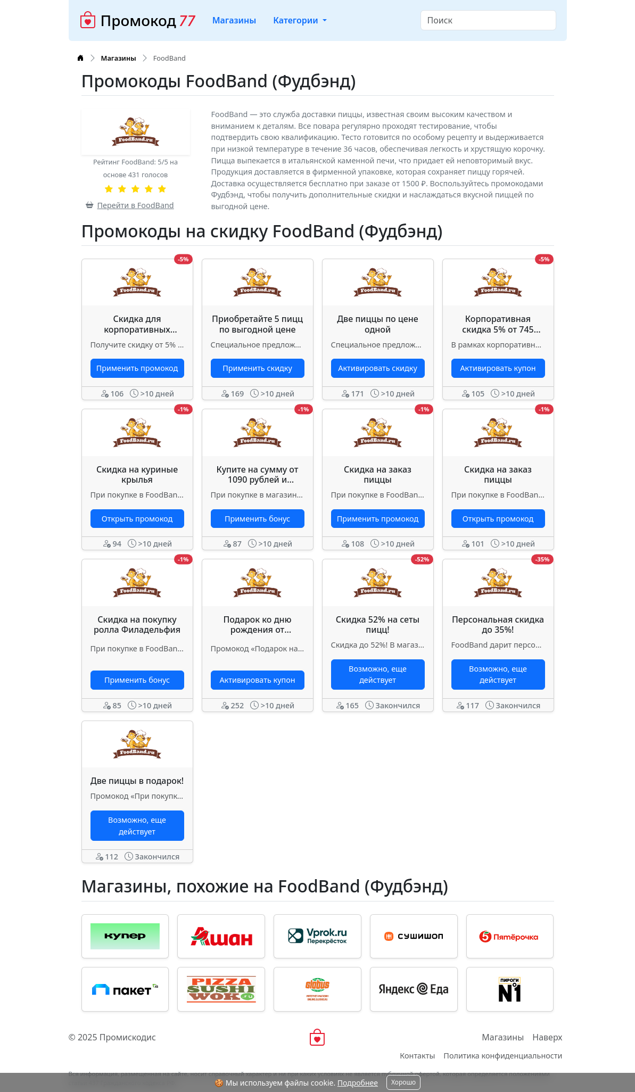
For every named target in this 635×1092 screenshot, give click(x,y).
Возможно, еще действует (378, 674)
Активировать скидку (377, 368)
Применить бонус (257, 519)
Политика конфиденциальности (502, 1055)
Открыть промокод (137, 519)
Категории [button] (296, 20)
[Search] (488, 20)
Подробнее (357, 1083)
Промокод (137, 20)
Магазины (234, 20)
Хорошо (403, 1082)
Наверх (547, 1037)
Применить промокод (137, 368)
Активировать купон (497, 368)
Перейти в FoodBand (130, 205)
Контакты (417, 1055)
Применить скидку (257, 368)
